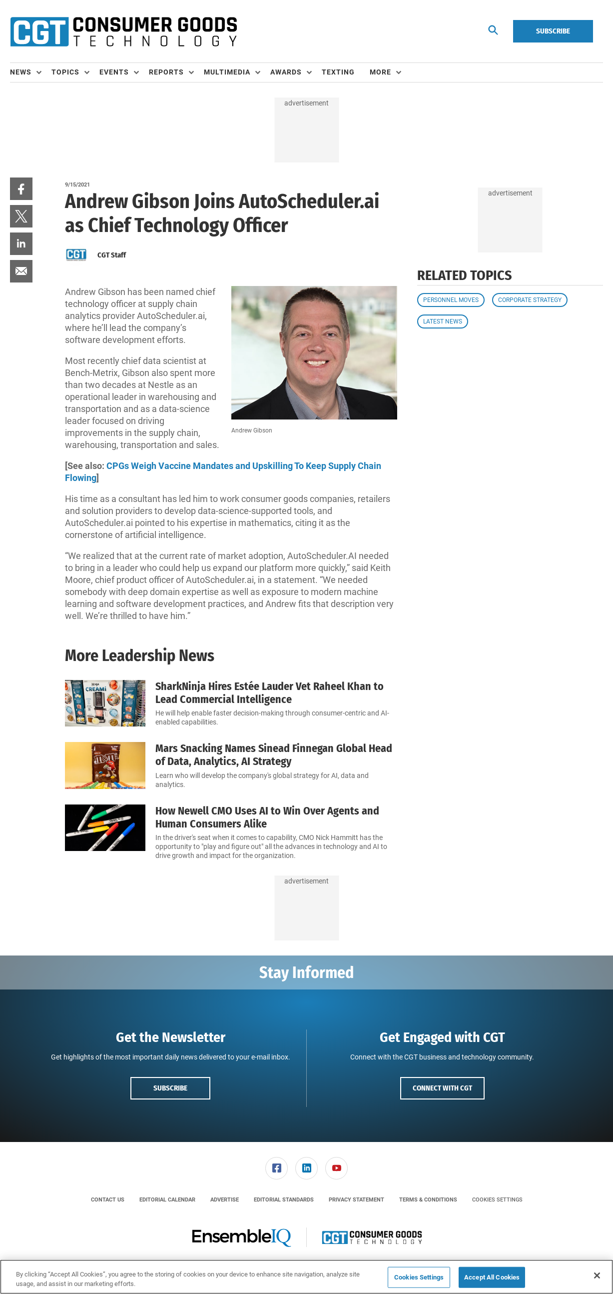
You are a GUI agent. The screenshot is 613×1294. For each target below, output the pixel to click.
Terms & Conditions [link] (428, 1199)
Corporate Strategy (530, 300)
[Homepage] (123, 31)
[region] (306, 1277)
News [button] (20, 72)
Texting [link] (338, 72)
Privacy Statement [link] (356, 1199)
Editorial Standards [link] (284, 1199)
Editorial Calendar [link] (167, 1199)
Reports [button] (166, 72)
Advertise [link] (224, 1199)
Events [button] (114, 72)
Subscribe (553, 31)
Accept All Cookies (492, 1277)
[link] (21, 189)
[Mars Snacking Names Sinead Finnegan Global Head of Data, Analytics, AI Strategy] (105, 766)
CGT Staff (111, 255)
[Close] (597, 1275)
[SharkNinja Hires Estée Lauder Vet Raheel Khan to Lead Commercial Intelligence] (105, 704)
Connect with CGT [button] (442, 1088)
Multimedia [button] (227, 72)
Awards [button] (286, 72)
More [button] (380, 72)
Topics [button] (65, 72)
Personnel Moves (451, 300)
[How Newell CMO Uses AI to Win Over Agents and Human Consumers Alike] (105, 832)
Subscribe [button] (170, 1088)
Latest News (442, 321)
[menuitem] (30, 72)
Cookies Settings (497, 1199)
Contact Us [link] (107, 1199)
